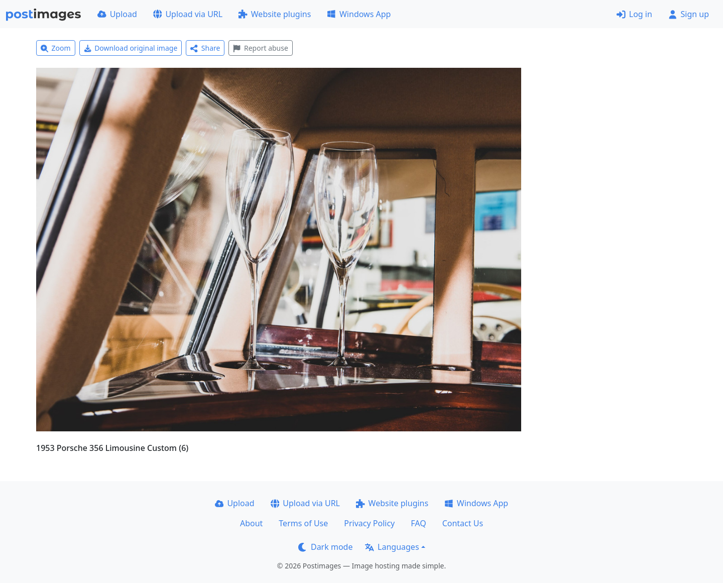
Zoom (56, 48)
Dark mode (325, 546)
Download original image (131, 48)
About (251, 523)
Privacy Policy (369, 523)
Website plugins (274, 14)
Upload (117, 14)
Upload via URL (187, 14)
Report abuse (260, 48)
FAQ (418, 523)
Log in (634, 14)
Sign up (688, 14)
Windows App (359, 14)
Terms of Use (303, 523)
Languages (392, 546)
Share (205, 48)
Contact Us (462, 523)
